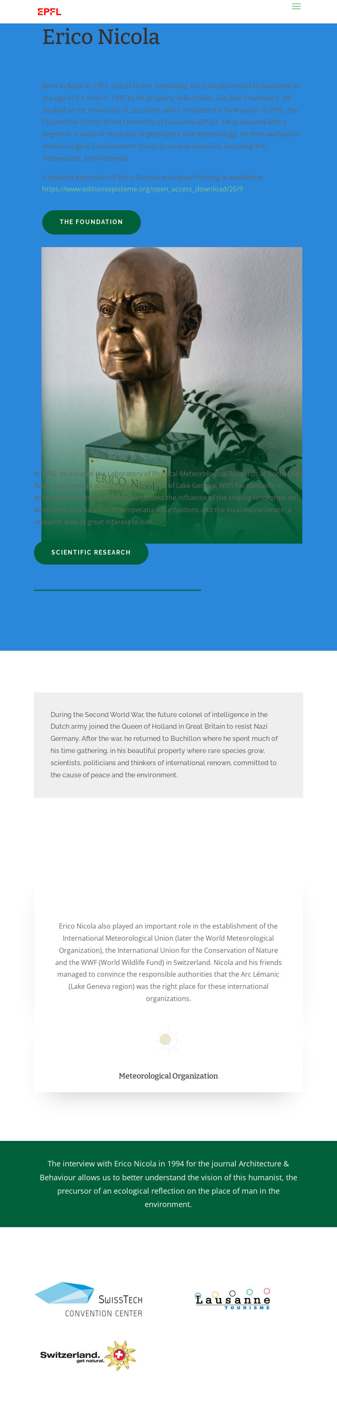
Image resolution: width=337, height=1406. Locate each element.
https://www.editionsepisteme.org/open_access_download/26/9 (142, 188)
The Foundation (91, 222)
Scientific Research (91, 552)
